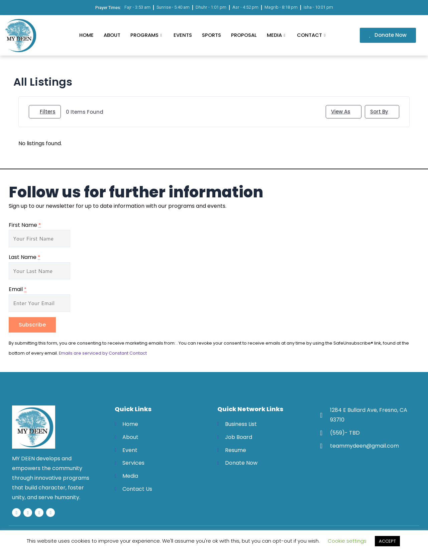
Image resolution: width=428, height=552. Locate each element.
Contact (312, 34)
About (111, 34)
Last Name (24, 257)
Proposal (243, 34)
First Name (25, 225)
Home (86, 34)
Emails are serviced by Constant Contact (103, 353)
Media (276, 34)
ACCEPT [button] (387, 541)
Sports (211, 34)
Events (182, 34)
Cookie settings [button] (347, 540)
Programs (146, 34)
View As (340, 111)
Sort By (379, 111)
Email (17, 289)
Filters (45, 111)
